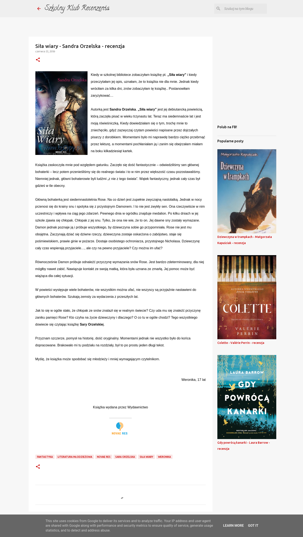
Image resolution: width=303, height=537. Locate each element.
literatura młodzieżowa (75, 456)
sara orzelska (125, 456)
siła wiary (146, 456)
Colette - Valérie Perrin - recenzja (240, 342)
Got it (253, 526)
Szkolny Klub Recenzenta (77, 8)
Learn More (233, 526)
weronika (164, 456)
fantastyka (45, 456)
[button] (37, 60)
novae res (103, 456)
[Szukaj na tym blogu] (245, 9)
